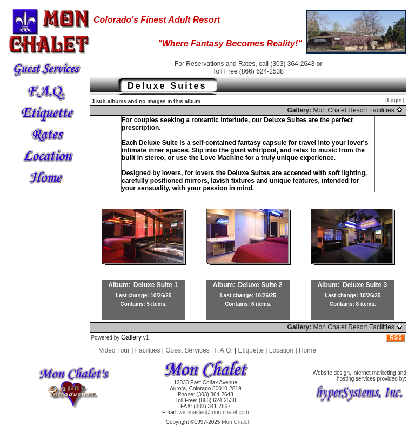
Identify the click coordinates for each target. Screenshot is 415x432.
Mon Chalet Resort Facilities (358, 110)
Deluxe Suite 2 (260, 285)
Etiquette (251, 350)
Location (281, 350)
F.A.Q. (223, 350)
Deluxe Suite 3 (365, 285)
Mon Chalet (235, 422)
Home (307, 350)
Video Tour (114, 350)
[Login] (394, 100)
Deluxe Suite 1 (155, 285)
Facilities (147, 350)
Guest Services (187, 350)
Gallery (131, 337)
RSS (396, 338)
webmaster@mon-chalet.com (214, 412)
